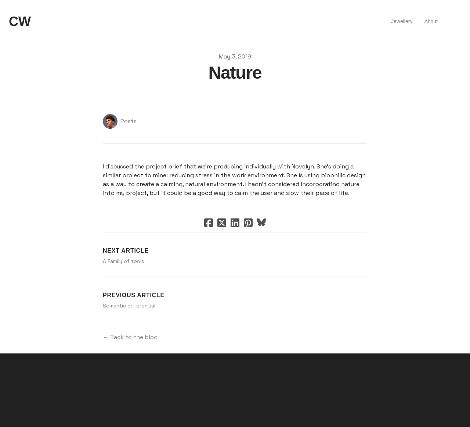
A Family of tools (123, 261)
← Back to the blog (130, 337)
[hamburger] (39, 22)
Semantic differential (129, 305)
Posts (128, 121)
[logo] (20, 21)
